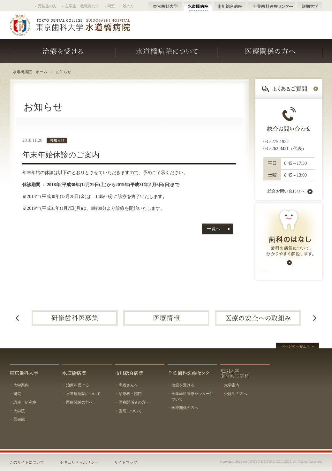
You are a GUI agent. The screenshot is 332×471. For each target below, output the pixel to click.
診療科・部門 (130, 393)
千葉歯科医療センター (271, 6)
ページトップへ (297, 346)
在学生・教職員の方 (82, 6)
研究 (17, 393)
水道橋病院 (198, 6)
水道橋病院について (166, 51)
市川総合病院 (230, 6)
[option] (74, 318)
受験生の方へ (235, 393)
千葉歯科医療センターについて (192, 396)
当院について (130, 411)
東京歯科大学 (165, 6)
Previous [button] (17, 318)
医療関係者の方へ (134, 402)
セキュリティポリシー (79, 462)
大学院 (19, 411)
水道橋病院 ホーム (30, 72)
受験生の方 (47, 6)
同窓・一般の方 (120, 6)
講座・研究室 (24, 402)
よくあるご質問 (288, 89)
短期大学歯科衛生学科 (245, 372)
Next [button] (314, 318)
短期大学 (309, 6)
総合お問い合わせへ (286, 191)
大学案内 (21, 385)
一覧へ (213, 228)
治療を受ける (62, 51)
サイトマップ (125, 462)
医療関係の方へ (270, 51)
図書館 (19, 419)
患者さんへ (128, 385)
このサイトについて (27, 462)
